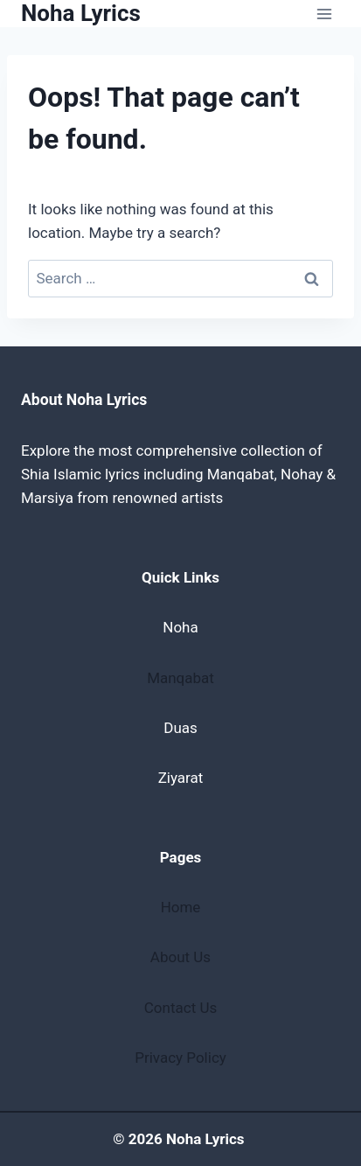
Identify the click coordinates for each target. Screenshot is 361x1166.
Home (181, 907)
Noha (180, 627)
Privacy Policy (180, 1057)
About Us (180, 957)
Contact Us (180, 1007)
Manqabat (180, 678)
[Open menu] (324, 13)
